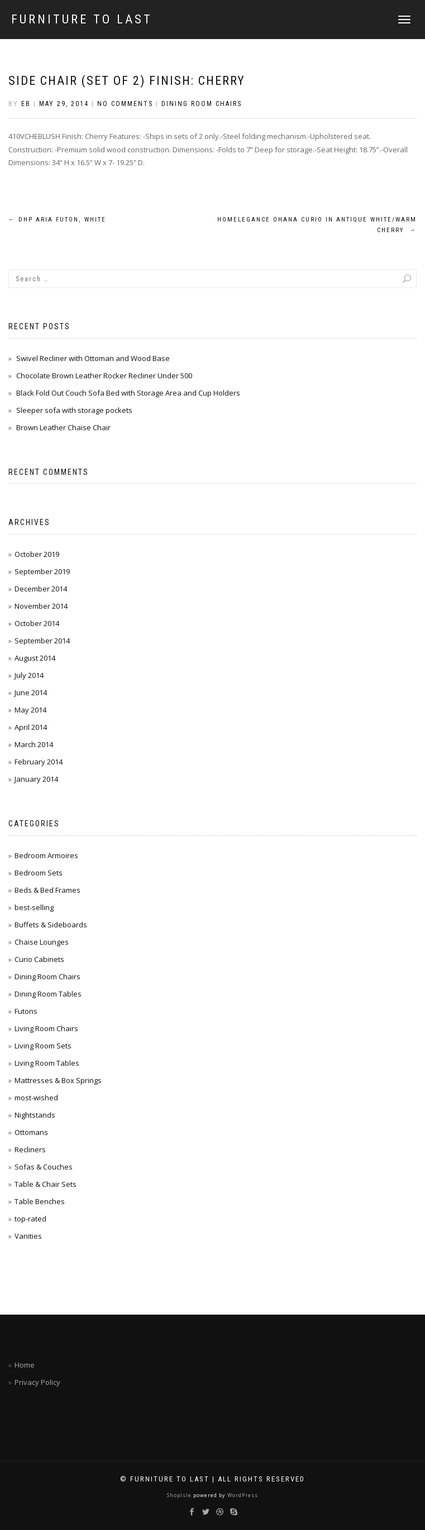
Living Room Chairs (46, 1028)
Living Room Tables (47, 1063)
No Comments (125, 104)
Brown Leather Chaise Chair (63, 427)
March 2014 (34, 744)
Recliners (30, 1149)
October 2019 (37, 554)
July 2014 (29, 675)
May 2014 (30, 710)
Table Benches (40, 1201)
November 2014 (41, 606)
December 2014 (41, 589)
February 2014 (39, 762)
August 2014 (35, 658)
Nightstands (35, 1115)
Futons (26, 1011)
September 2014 (42, 641)
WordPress (242, 1495)
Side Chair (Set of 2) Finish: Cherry (126, 81)
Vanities (28, 1236)
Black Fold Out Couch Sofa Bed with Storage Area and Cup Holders (128, 393)
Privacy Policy (37, 1382)
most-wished (36, 1098)
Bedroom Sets (39, 873)
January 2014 (36, 779)
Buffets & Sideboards (51, 925)
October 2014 (37, 623)
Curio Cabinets (39, 959)
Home (25, 1365)
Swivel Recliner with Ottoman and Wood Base (93, 358)
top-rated (30, 1219)
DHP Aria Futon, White (57, 219)
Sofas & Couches (44, 1167)
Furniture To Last (81, 19)
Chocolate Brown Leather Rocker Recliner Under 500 (104, 376)
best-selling (34, 907)
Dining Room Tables (48, 994)
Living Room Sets (43, 1046)
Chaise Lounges (42, 942)
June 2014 (31, 692)
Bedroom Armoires (46, 855)
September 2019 (42, 571)
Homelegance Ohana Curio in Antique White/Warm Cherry (317, 225)
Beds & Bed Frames (47, 890)
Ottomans (31, 1132)
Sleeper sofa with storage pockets (74, 410)
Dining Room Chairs (201, 104)
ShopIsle (180, 1495)
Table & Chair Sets (46, 1184)
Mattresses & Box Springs (58, 1080)
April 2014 (31, 727)
